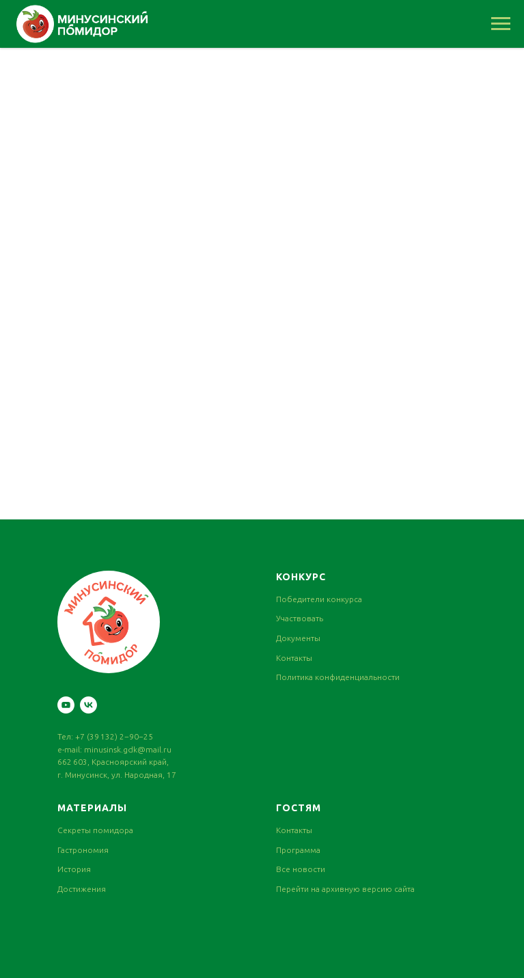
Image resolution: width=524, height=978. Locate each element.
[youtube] (65, 705)
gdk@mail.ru (147, 749)
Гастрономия (83, 849)
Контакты (294, 657)
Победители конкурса (319, 599)
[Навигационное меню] (500, 24)
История (74, 869)
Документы (298, 638)
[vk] (88, 705)
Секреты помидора (95, 830)
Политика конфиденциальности (338, 677)
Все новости (300, 869)
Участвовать (299, 618)
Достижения (81, 888)
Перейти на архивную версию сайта (345, 888)
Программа (298, 849)
